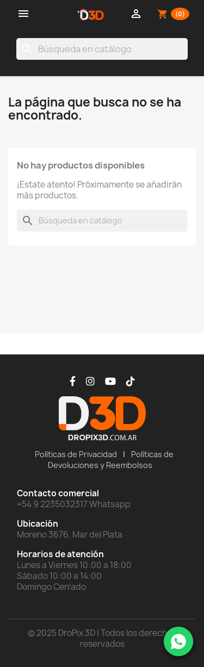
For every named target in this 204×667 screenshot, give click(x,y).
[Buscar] (102, 49)
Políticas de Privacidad (76, 454)
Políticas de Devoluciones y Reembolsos (111, 459)
